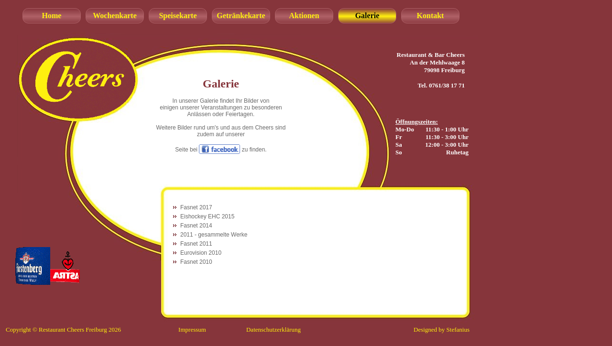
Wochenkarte (115, 15)
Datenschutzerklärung (273, 329)
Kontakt (430, 15)
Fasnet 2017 (196, 207)
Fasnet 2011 (196, 243)
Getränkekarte (241, 15)
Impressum (192, 329)
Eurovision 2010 (200, 252)
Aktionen (304, 15)
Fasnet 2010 (196, 262)
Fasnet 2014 (196, 225)
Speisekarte (178, 15)
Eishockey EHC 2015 (207, 216)
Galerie (367, 15)
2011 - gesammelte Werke (214, 234)
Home (52, 15)
